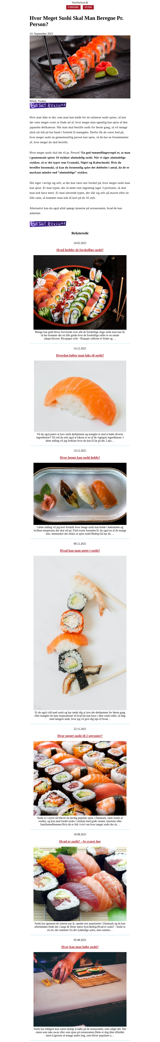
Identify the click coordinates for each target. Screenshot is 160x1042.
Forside (73, 7)
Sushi (88, 7)
